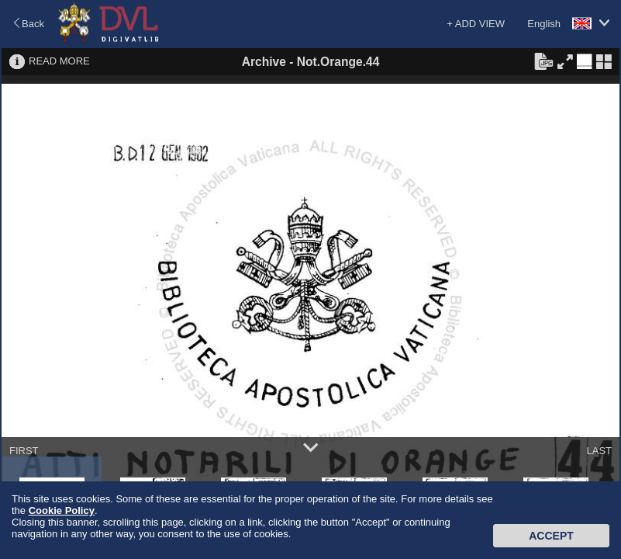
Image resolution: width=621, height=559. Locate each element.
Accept (551, 535)
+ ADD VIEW (476, 24)
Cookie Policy (62, 510)
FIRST (24, 451)
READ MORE (59, 61)
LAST (599, 451)
